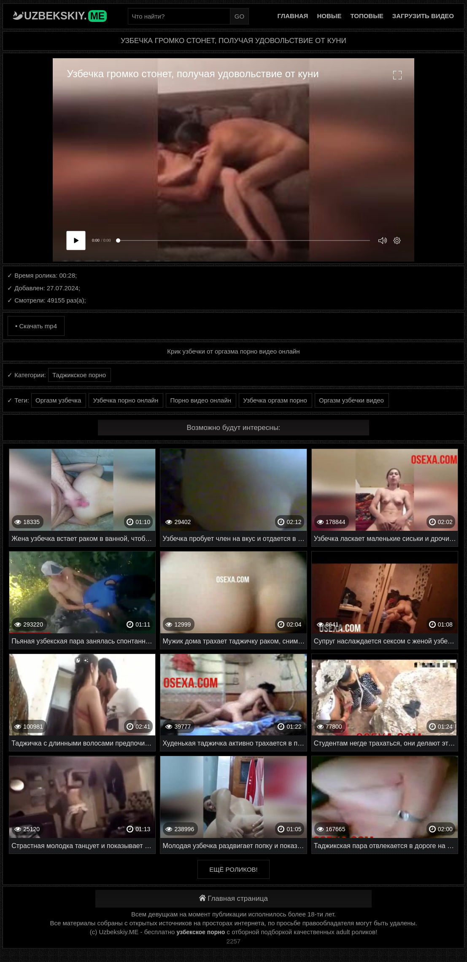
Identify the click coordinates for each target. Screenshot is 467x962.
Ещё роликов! (233, 869)
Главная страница (233, 898)
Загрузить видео (423, 15)
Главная (293, 15)
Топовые (366, 15)
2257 (233, 941)
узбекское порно (200, 932)
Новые (329, 15)
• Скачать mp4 (36, 326)
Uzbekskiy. (65, 16)
